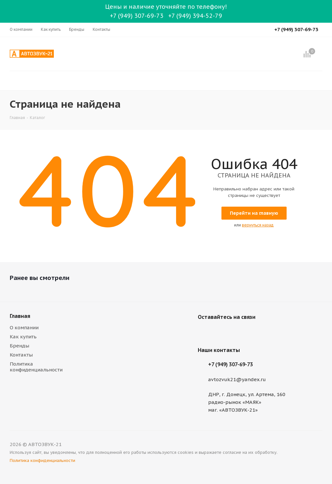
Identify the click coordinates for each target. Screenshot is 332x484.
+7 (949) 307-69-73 (136, 15)
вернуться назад (258, 225)
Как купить (23, 336)
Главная (20, 316)
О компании (24, 327)
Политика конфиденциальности (36, 367)
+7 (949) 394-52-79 (195, 15)
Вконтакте (204, 332)
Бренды (19, 346)
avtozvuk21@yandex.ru (237, 379)
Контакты (21, 355)
